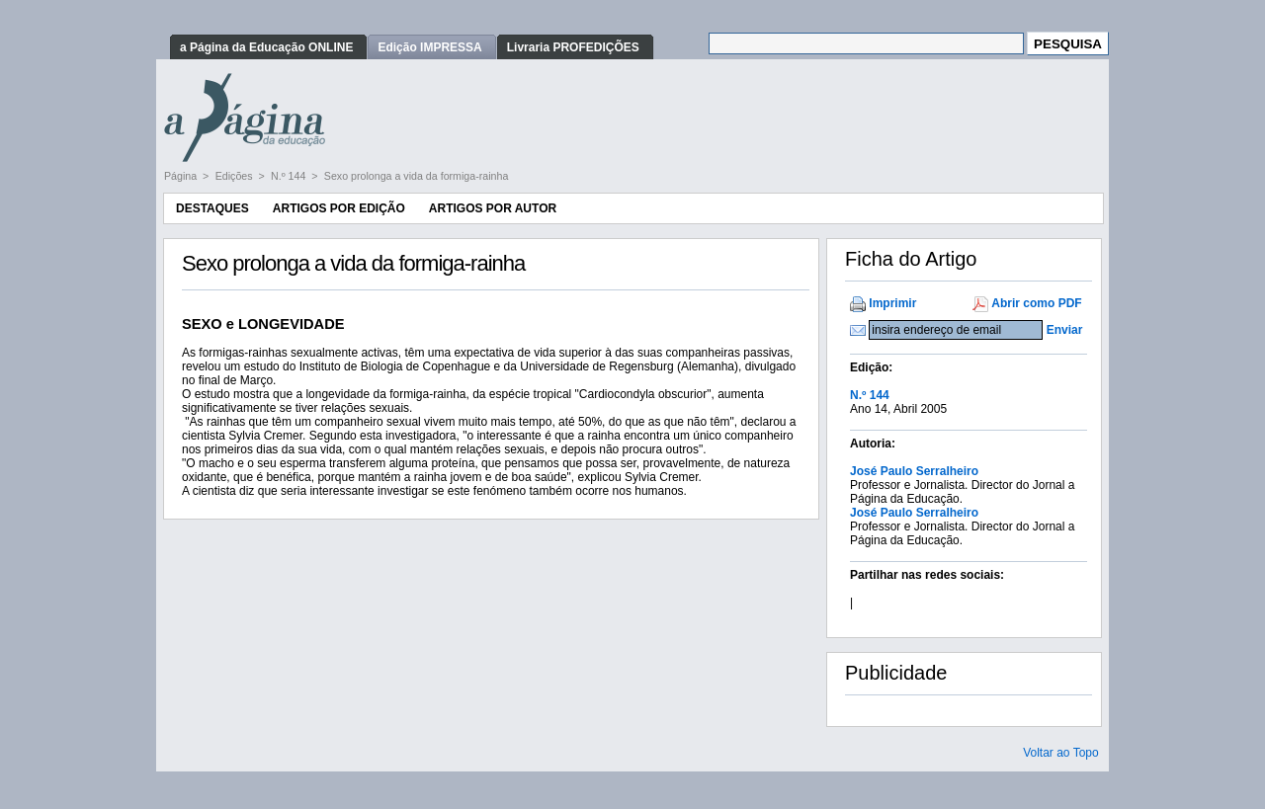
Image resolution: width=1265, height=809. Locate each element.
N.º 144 (289, 176)
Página (182, 176)
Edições (235, 176)
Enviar (1065, 330)
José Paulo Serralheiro (914, 471)
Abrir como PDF (1036, 303)
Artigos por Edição (339, 208)
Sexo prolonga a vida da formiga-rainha (416, 176)
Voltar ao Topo (1061, 753)
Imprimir (892, 303)
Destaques (212, 208)
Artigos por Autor (492, 208)
